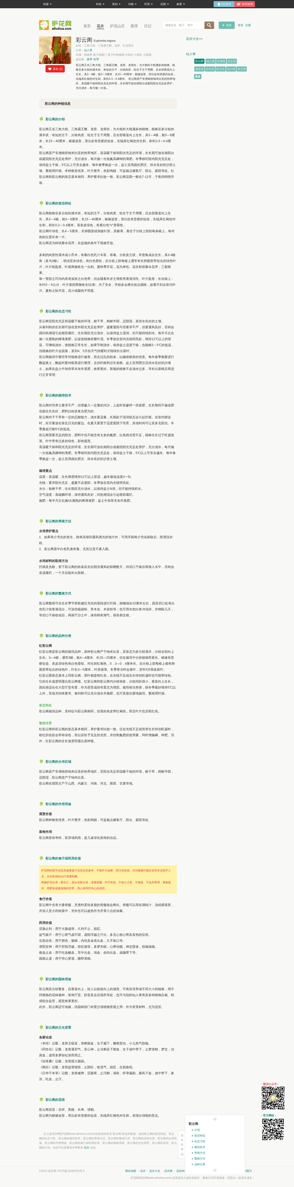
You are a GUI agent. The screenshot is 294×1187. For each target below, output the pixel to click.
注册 (248, 25)
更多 (198, 76)
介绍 (197, 1130)
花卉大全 (154, 1171)
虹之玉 (220, 69)
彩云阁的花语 (55, 1100)
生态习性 (199, 1141)
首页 (87, 26)
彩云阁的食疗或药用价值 (63, 858)
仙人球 (231, 69)
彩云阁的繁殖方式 (58, 593)
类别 (116, 4)
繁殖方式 (199, 1158)
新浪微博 (247, 4)
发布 (229, 25)
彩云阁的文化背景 (58, 1027)
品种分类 (199, 1164)
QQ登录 (226, 4)
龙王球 (241, 69)
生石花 (232, 61)
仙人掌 (88, 50)
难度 (180, 4)
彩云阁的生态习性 (58, 311)
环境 (148, 4)
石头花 (210, 69)
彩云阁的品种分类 (58, 636)
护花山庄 (117, 26)
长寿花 (221, 61)
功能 (132, 4)
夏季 (89, 59)
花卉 (100, 26)
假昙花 (199, 69)
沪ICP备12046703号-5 (71, 1171)
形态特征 (199, 1135)
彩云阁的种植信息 (58, 103)
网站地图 (130, 1171)
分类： (84, 50)
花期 (164, 4)
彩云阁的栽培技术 (58, 395)
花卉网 (56, 25)
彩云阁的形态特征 (58, 203)
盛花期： (87, 59)
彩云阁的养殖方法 (58, 521)
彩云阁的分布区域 (58, 761)
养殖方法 (199, 1152)
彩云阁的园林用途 (58, 979)
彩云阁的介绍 (55, 119)
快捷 (47, 4)
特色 (100, 4)
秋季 (96, 59)
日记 (147, 26)
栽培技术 (199, 1147)
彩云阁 (199, 61)
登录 (240, 25)
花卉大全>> (194, 39)
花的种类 (181, 1171)
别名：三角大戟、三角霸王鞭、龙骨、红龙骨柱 (105, 45)
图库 (134, 26)
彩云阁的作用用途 (58, 804)
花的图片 (246, 1171)
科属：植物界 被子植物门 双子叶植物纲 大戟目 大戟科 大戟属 (113, 54)
